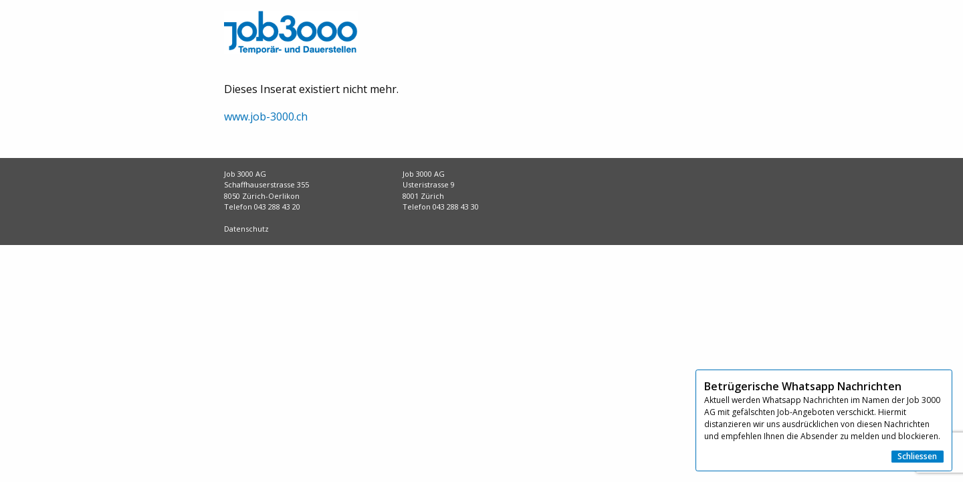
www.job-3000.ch (266, 116)
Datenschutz (246, 229)
